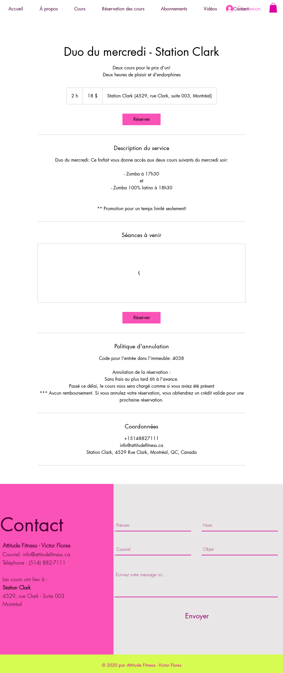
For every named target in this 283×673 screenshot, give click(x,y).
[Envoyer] (197, 616)
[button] (273, 7)
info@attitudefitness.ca (46, 554)
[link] (141, 119)
